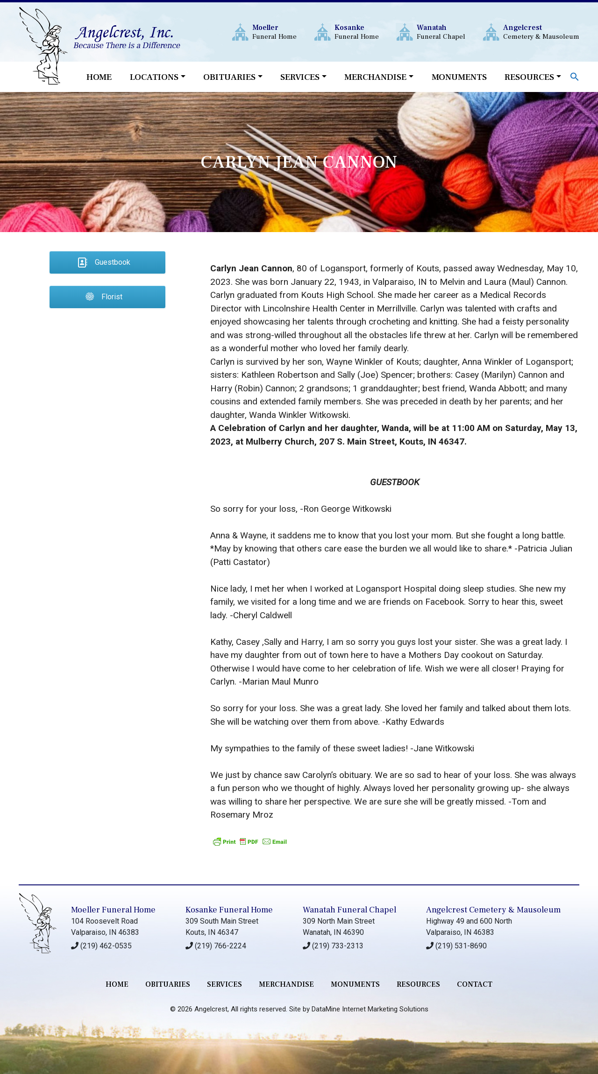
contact (474, 984)
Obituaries (229, 77)
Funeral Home (274, 32)
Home (99, 77)
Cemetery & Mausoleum (541, 32)
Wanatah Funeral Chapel (349, 909)
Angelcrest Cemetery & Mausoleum (493, 909)
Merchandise (375, 77)
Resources (529, 77)
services (224, 984)
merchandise (286, 984)
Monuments (459, 77)
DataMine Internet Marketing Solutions (370, 1009)
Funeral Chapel (441, 32)
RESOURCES (418, 984)
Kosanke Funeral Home (229, 909)
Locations (154, 77)
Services (300, 77)
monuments (355, 984)
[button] (574, 75)
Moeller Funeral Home (113, 909)
